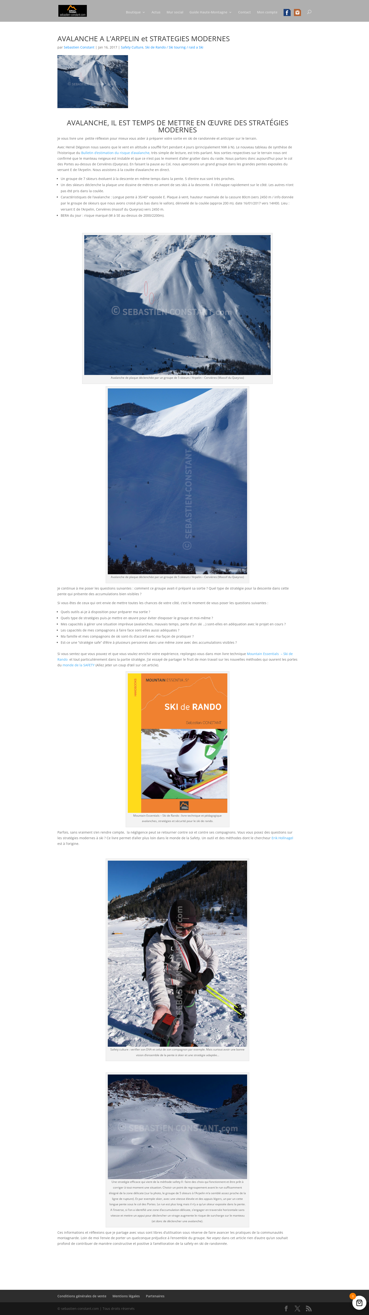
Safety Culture (132, 47)
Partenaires (155, 1296)
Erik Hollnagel (282, 838)
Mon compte (267, 12)
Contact (244, 12)
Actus (156, 12)
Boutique (133, 12)
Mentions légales (126, 1296)
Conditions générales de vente (81, 1296)
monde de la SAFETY (79, 665)
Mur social (175, 12)
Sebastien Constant (79, 47)
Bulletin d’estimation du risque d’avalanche (115, 153)
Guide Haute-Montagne (208, 12)
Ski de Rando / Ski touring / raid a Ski (174, 47)
